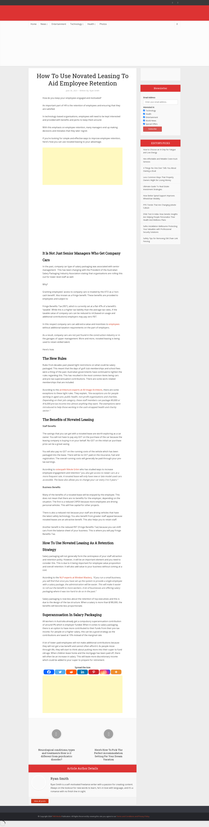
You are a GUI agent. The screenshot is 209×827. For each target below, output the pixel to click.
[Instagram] (105, 672)
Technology (76, 24)
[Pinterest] (93, 672)
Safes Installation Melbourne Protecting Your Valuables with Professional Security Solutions (160, 229)
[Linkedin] (82, 672)
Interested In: (148, 107)
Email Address (149, 97)
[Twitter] (60, 672)
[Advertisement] (104, 47)
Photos (103, 24)
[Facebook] (49, 672)
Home (34, 24)
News (43, 24)
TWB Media (56, 816)
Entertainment (59, 24)
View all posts (40, 801)
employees (114, 324)
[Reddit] (71, 672)
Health (90, 24)
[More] (116, 672)
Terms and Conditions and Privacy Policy (133, 816)
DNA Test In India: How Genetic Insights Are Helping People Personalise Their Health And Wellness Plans (160, 217)
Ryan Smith (94, 90)
